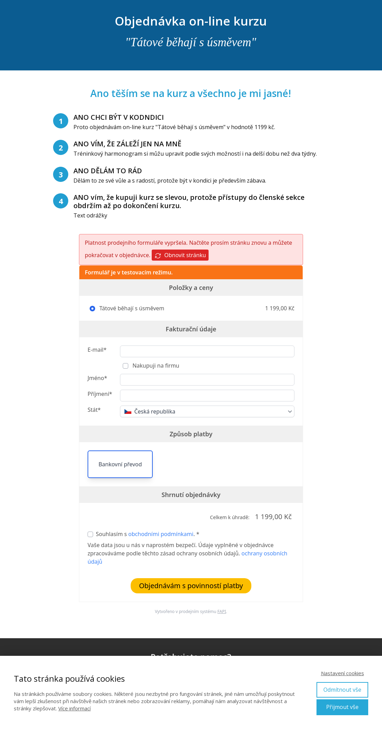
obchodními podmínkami (160, 534)
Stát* (94, 410)
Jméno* (97, 378)
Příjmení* (100, 394)
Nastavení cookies (342, 673)
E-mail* (97, 349)
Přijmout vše (342, 707)
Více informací (74, 708)
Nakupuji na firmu (155, 365)
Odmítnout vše (342, 689)
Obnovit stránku (180, 255)
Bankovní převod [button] (120, 464)
